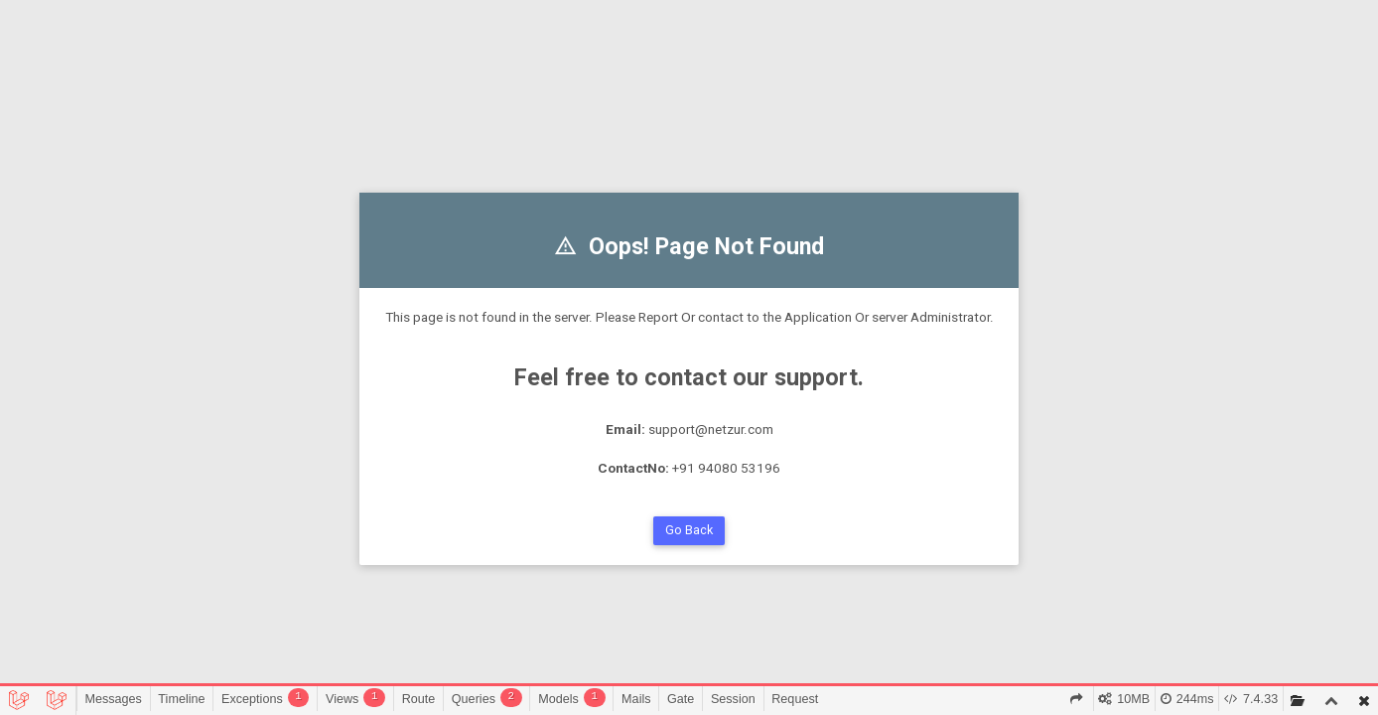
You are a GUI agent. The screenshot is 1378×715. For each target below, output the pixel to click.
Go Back (689, 529)
